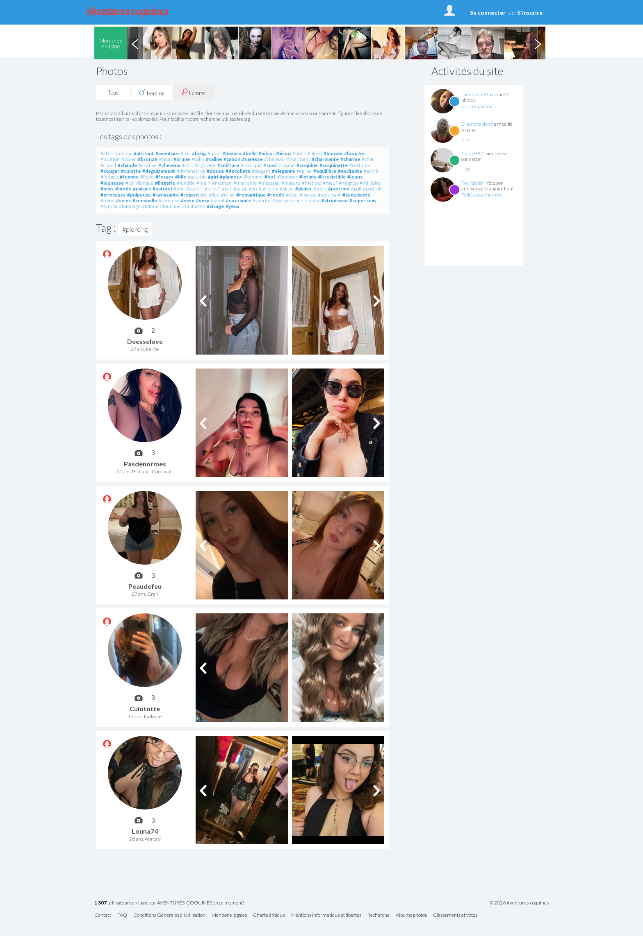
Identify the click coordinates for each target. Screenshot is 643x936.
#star (314, 200)
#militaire (370, 183)
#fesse (147, 177)
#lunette (186, 183)
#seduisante (356, 195)
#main (203, 183)
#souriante (238, 200)
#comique (251, 165)
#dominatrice (191, 171)
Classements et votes (455, 915)
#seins (123, 200)
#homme (253, 177)
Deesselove (145, 341)
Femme (193, 92)
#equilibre (324, 171)
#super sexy (362, 200)
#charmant (298, 159)
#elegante (283, 171)
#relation (209, 195)
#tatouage (129, 206)
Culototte (145, 708)
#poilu (319, 188)
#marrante (245, 183)
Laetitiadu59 (474, 94)
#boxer (128, 159)
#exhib (371, 171)
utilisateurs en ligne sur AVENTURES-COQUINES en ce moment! (169, 903)
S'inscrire (530, 12)
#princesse (112, 195)
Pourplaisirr (473, 183)
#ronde (275, 195)
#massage (269, 183)
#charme (350, 159)
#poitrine (338, 188)
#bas (185, 153)
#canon (231, 159)
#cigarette (205, 165)
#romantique (251, 195)
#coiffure (228, 165)
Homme (151, 92)
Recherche (378, 915)
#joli (130, 183)
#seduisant (329, 195)
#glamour (231, 177)
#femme (129, 177)
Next (537, 43)
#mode (123, 188)
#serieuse (169, 200)
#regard (189, 195)
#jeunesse (112, 183)
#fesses (164, 177)
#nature (142, 188)
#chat (368, 159)
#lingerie (165, 183)
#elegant (261, 171)
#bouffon (110, 159)
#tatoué (150, 206)
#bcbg (199, 153)
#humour (287, 177)
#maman (222, 183)
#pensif (212, 188)
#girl (213, 177)
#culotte (131, 171)
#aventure (167, 153)
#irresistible (332, 177)
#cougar (109, 171)
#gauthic (197, 177)
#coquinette (333, 165)
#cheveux (169, 165)
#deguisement (158, 171)
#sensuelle (144, 200)
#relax (228, 195)
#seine (107, 200)
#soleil (217, 200)
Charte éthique (269, 915)
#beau (214, 153)
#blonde (333, 153)
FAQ (122, 915)
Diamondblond (477, 124)
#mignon (348, 183)
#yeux (232, 206)
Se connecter (488, 12)
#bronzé (147, 159)
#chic (187, 165)
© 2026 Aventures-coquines (519, 902)
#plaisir (303, 188)
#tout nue (170, 206)
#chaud (108, 165)
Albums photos (411, 915)
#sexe (187, 200)
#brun (165, 159)
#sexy (202, 200)
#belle (250, 153)
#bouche (354, 153)
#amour (123, 153)
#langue (144, 183)
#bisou (283, 153)
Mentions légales (229, 915)
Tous (113, 92)
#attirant (144, 153)
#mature (290, 183)
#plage (287, 188)
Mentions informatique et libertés (326, 915)
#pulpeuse (139, 195)
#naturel (162, 188)
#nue (179, 188)
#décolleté (238, 171)
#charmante (325, 159)
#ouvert (194, 188)
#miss (107, 188)
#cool (269, 165)
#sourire (262, 200)
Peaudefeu (145, 586)
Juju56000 (473, 153)
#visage (215, 206)
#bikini (266, 153)
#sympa (108, 206)
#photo (249, 188)
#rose (292, 195)
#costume (359, 165)
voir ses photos (476, 106)
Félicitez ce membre (482, 195)
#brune (181, 159)
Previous (135, 43)
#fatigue (109, 177)
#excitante (350, 171)
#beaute (231, 153)
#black (299, 153)
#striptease (335, 200)
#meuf (330, 183)
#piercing (268, 188)
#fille (180, 177)
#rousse (307, 195)
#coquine (307, 165)
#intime (308, 177)
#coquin (286, 165)
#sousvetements (289, 200)
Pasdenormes (145, 464)
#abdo (106, 153)
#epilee (304, 171)
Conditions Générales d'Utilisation (169, 915)
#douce (215, 171)
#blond (315, 153)
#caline (214, 159)
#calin (198, 159)
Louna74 (145, 831)
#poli (356, 188)
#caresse (252, 159)
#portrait (372, 188)
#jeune (355, 177)
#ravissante (166, 195)
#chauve (148, 165)
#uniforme (193, 206)
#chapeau (274, 159)
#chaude (127, 165)
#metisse (311, 183)
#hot (270, 177)
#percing (231, 188)
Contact (102, 915)
